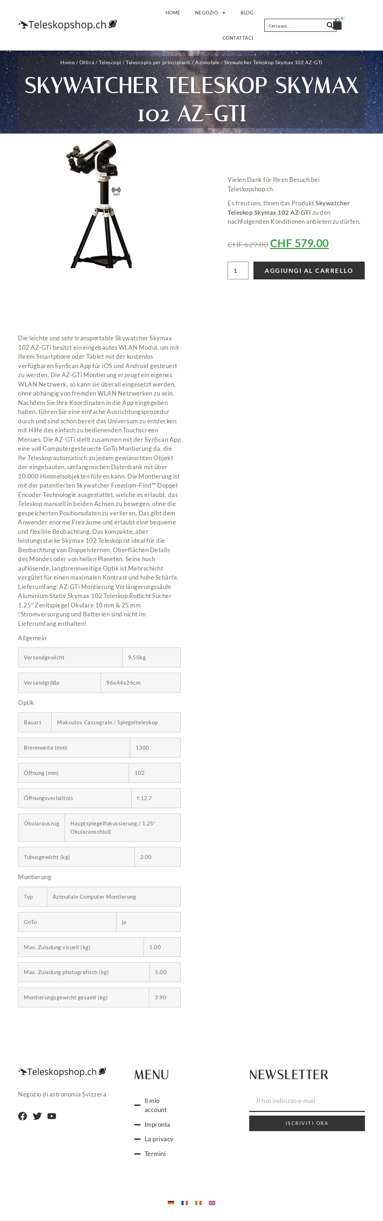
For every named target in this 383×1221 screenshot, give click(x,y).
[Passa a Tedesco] (171, 1202)
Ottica (86, 62)
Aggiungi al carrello (309, 270)
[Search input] (295, 25)
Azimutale (207, 62)
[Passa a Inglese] (212, 1202)
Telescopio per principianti (158, 62)
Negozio (210, 13)
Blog (247, 13)
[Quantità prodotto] (238, 270)
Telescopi (110, 62)
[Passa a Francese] (185, 1202)
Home (173, 13)
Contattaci (238, 38)
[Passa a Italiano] (198, 1202)
